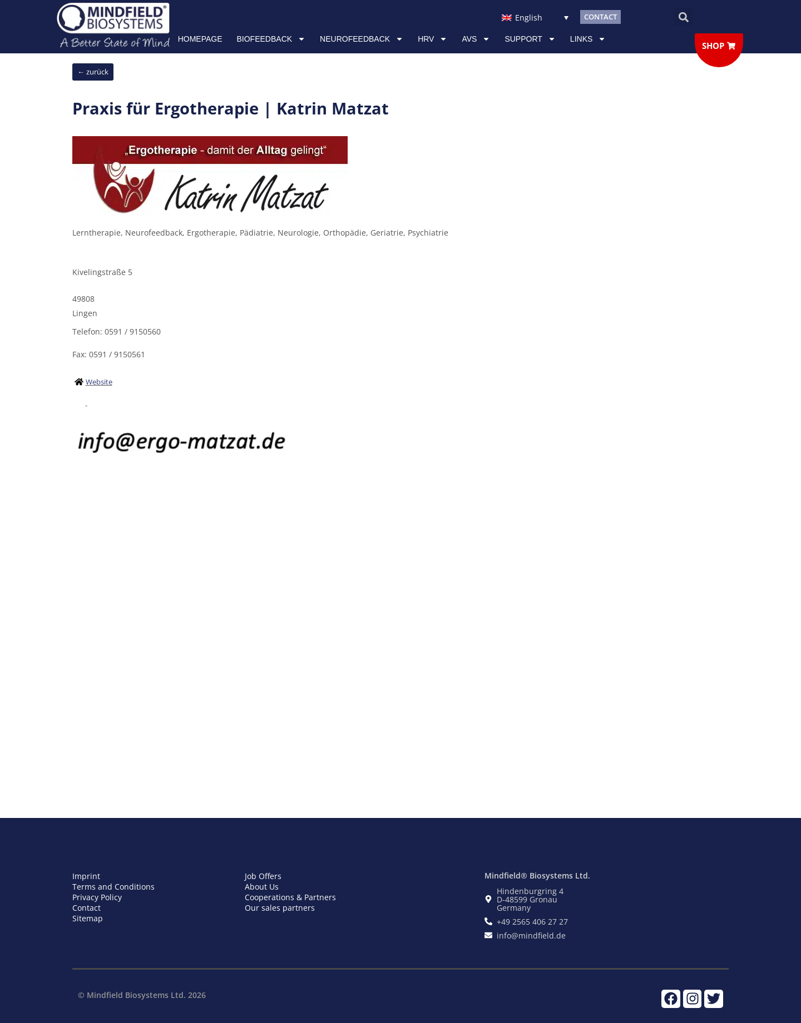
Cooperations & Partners (290, 897)
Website (99, 382)
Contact (86, 907)
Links (588, 38)
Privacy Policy (97, 897)
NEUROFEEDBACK (361, 38)
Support (530, 38)
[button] (683, 17)
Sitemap (87, 918)
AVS (476, 38)
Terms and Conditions (113, 886)
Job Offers (263, 876)
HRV (432, 38)
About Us (262, 886)
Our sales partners (280, 907)
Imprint (86, 876)
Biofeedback (271, 38)
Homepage (200, 38)
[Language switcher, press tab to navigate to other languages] (535, 16)
